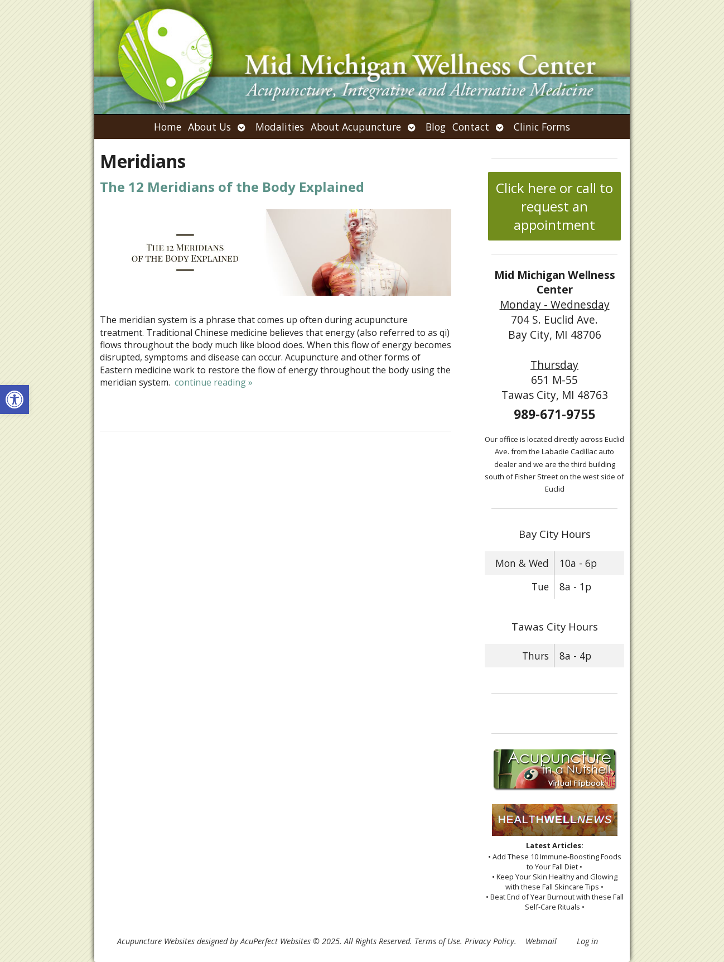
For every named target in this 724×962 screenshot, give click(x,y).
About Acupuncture (356, 126)
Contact (470, 126)
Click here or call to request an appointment (554, 206)
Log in (587, 941)
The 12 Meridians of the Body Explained (232, 186)
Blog (436, 126)
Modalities (279, 126)
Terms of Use (437, 941)
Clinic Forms (542, 126)
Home (167, 126)
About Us (209, 126)
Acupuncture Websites (156, 941)
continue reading (214, 382)
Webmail (541, 941)
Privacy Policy (489, 941)
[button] (14, 399)
